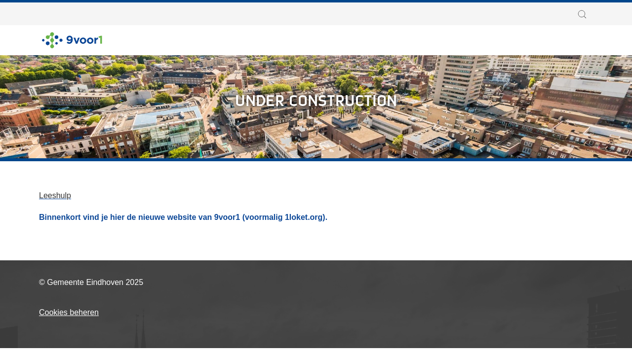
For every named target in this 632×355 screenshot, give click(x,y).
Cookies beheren (69, 312)
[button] (584, 14)
